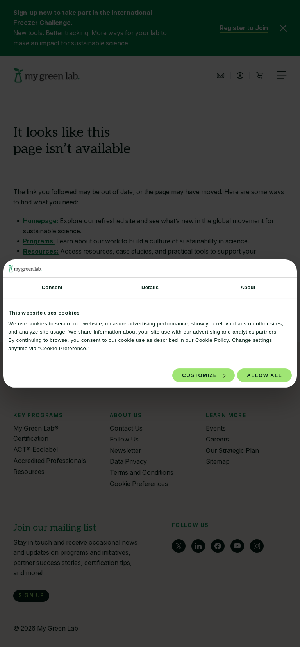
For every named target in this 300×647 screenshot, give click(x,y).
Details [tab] (150, 287)
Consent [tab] (52, 287)
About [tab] (247, 287)
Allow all (264, 375)
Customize (203, 375)
